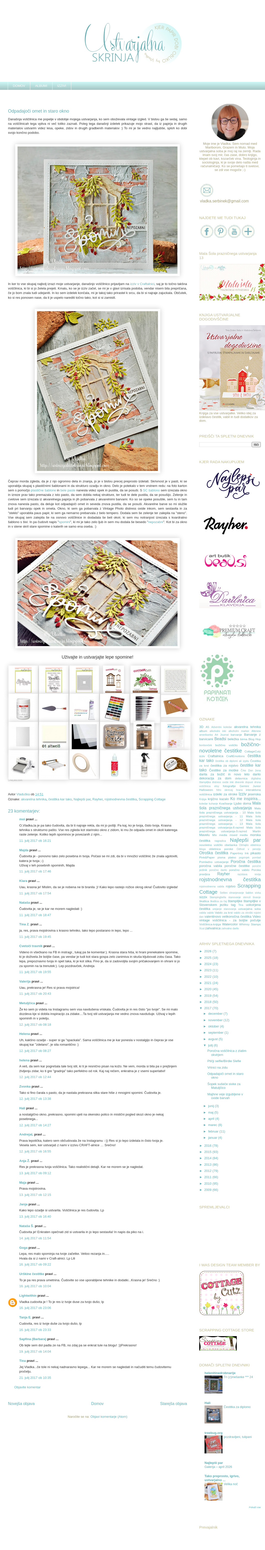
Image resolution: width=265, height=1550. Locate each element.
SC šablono (151, 490)
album (203, 730)
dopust (249, 782)
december (216, 1013)
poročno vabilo (239, 869)
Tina (22, 1361)
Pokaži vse (255, 1507)
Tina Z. (24, 924)
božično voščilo (226, 745)
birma (243, 739)
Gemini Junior (250, 786)
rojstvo (230, 886)
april (211, 1119)
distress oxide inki (223, 782)
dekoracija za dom (215, 778)
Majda (23, 850)
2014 (208, 1158)
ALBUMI (41, 86)
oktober (214, 1026)
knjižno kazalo (218, 799)
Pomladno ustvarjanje (213, 861)
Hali (22, 1108)
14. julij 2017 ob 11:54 (35, 1238)
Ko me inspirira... (245, 799)
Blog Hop (254, 739)
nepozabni (155, 522)
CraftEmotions (235, 756)
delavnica (241, 778)
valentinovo (212, 916)
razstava (242, 874)
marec (213, 1125)
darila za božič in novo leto (224, 774)
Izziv (242, 794)
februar (214, 1131)
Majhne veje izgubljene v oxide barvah (225, 1096)
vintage (204, 920)
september (216, 1032)
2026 (208, 951)
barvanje (236, 734)
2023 (208, 970)
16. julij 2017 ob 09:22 (35, 1264)
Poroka (256, 869)
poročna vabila (210, 866)
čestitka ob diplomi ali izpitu (232, 761)
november (216, 1020)
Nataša (24, 902)
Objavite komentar (27, 1387)
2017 (208, 1008)
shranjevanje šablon (241, 892)
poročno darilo (218, 870)
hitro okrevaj (224, 790)
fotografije (229, 786)
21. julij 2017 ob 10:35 (35, 1378)
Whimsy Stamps (250, 924)
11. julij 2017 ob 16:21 (35, 841)
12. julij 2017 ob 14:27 (35, 1125)
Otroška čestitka (213, 853)
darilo (257, 774)
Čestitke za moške (223, 770)
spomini (64, 522)
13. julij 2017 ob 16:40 (35, 1216)
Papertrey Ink (239, 853)
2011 (208, 1177)
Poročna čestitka (246, 861)
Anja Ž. (24, 1161)
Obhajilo (243, 845)
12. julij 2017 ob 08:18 (35, 1024)
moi (22, 819)
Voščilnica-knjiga (210, 924)
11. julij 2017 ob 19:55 (35, 972)
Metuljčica (27, 1003)
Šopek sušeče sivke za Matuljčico (223, 1086)
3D (201, 727)
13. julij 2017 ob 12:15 (35, 1195)
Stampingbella (218, 897)
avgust (213, 1039)
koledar (203, 803)
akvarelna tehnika (33, 799)
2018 (208, 1002)
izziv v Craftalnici (142, 284)
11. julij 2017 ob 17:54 (35, 893)
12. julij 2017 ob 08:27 (35, 1051)
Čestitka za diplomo (237, 1407)
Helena (24, 1034)
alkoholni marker (238, 731)
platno (232, 857)
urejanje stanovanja (224, 909)
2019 (208, 995)
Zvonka (25, 1086)
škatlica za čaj (218, 901)
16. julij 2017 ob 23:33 (35, 1330)
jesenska (254, 794)
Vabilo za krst (223, 912)
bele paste (67, 490)
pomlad (256, 857)
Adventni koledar (221, 727)
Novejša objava (21, 1404)
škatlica (204, 901)
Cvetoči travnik (30, 946)
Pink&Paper (207, 857)
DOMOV (19, 86)
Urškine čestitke (31, 1274)
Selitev (224, 892)
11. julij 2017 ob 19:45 (35, 937)
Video (256, 916)
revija (257, 874)
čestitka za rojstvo (224, 765)
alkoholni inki (218, 731)
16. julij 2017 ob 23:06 (35, 1308)
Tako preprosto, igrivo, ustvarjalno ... (222, 1478)
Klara (23, 881)
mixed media (239, 835)
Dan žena (254, 770)
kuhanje (213, 803)
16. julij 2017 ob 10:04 (35, 1286)
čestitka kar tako (60, 799)
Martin (257, 831)
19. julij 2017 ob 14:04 (35, 1351)
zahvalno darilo (230, 928)
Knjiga (202, 799)
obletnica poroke (221, 848)
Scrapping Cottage (152, 799)
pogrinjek (244, 857)
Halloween (206, 789)
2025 (208, 958)
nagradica (220, 841)
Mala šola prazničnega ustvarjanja (230, 805)
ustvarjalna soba (249, 908)
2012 (208, 1171)
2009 (208, 1190)
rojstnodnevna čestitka (120, 799)
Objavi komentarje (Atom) (108, 1416)
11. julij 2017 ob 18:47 (35, 915)
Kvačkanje (225, 803)
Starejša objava (173, 1404)
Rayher (97, 799)
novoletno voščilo (211, 844)
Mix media (219, 835)
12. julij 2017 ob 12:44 (35, 1077)
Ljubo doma (242, 803)
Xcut (201, 928)
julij (211, 1045)
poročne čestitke (237, 866)
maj (211, 1112)
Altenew (256, 731)
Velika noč (231, 1484)
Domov (97, 1404)
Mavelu (204, 835)
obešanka (230, 844)
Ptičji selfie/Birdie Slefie (224, 1061)
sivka (258, 892)
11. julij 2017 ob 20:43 (35, 993)
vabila (202, 912)
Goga (23, 1248)
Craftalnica (215, 756)
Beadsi (220, 739)
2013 (208, 1164)
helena (24, 1060)
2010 (208, 1183)
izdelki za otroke (225, 794)
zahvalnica (212, 928)
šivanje (257, 897)
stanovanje (234, 897)
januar (213, 1137)
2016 (208, 1145)
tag (233, 905)
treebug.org (213, 1433)
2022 (208, 977)
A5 (207, 726)
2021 (208, 983)
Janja (23, 1204)
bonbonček (205, 745)
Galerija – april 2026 (218, 1467)
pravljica (204, 874)
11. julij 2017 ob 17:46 (35, 871)
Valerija (25, 981)
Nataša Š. (26, 1226)
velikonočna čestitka (236, 916)
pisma (221, 857)
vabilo (210, 912)
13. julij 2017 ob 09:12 (35, 1173)
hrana (239, 790)
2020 (208, 989)
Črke (243, 770)
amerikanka (206, 734)
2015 (208, 1152)
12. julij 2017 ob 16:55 (35, 1151)
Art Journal (222, 734)
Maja (22, 1182)
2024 (208, 964)
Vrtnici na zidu (217, 1067)
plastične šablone (43, 490)
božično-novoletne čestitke (230, 747)
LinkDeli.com (15, 780)
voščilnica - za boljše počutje (236, 920)
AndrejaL (26, 1134)
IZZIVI (61, 86)
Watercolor (230, 924)
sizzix (203, 897)
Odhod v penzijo (249, 849)
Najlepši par (82, 799)
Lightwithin (27, 1295)
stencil (246, 897)
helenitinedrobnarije (220, 1373)
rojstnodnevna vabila (211, 886)
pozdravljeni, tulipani (238, 1437)
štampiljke (235, 901)
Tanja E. (25, 1317)
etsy (216, 786)
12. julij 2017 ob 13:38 (35, 1099)
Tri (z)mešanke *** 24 (238, 1377)
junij (211, 1106)
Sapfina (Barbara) (32, 1339)
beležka (233, 739)
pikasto (255, 853)
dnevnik (239, 782)
